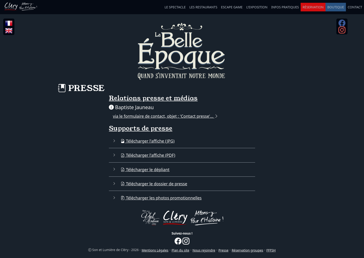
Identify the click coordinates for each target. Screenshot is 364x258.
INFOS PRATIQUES (285, 7)
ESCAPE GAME (232, 7)
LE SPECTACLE (175, 7)
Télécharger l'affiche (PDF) (148, 155)
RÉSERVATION (313, 7)
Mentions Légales (155, 250)
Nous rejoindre (203, 250)
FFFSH (271, 250)
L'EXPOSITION (256, 7)
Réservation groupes (247, 250)
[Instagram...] (342, 31)
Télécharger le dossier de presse (154, 183)
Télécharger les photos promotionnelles (161, 198)
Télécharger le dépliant (145, 169)
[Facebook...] (342, 24)
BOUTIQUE (335, 7)
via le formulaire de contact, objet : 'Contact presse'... (165, 116)
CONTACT (355, 7)
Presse (223, 250)
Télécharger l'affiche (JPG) (148, 141)
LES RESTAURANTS (203, 7)
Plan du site (180, 250)
